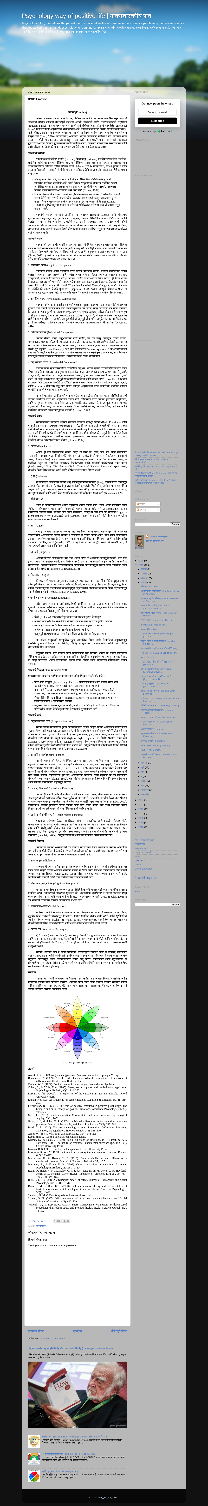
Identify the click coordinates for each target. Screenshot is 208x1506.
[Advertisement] (104, 63)
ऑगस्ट (144, 763)
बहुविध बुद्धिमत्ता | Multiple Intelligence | (60, 1471)
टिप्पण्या (141, 510)
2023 (141, 804)
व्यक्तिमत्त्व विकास (142, 848)
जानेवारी (144, 794)
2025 (141, 565)
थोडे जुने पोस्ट (119, 1331)
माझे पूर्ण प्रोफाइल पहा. (155, 541)
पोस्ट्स (141, 504)
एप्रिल (144, 781)
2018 (141, 827)
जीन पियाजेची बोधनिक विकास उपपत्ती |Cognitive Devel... (156, 670)
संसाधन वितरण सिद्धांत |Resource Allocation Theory (155, 607)
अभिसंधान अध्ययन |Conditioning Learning (160, 705)
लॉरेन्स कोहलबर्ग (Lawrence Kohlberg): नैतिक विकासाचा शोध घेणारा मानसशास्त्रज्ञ (155, 481)
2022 (141, 809)
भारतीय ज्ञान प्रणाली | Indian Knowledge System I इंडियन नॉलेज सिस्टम (74, 1436)
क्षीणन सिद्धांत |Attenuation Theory (156, 620)
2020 (141, 818)
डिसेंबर (144, 569)
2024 (141, 800)
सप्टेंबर (144, 582)
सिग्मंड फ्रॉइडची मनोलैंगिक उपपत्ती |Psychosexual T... (155, 685)
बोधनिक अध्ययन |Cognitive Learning (158, 717)
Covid (138, 864)
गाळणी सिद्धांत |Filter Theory (153, 624)
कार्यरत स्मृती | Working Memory (156, 745)
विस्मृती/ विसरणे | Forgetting (153, 741)
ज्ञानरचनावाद (140, 860)
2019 (141, 822)
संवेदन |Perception (149, 586)
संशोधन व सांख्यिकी (143, 852)
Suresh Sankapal (158, 536)
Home (138, 891)
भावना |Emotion (148, 657)
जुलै (143, 767)
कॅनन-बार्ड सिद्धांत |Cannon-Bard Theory (159, 648)
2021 (141, 813)
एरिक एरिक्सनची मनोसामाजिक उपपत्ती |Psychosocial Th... (156, 677)
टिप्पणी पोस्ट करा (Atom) (54, 1338)
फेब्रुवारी (145, 790)
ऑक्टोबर (145, 578)
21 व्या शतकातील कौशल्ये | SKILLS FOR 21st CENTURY (68, 1454)
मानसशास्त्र (41, 1226)
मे (142, 776)
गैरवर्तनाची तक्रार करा (146, 877)
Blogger (102, 1497)
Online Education (143, 868)
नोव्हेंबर (144, 573)
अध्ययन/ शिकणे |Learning (152, 729)
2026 (141, 560)
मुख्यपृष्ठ (77, 1331)
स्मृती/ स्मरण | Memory (151, 750)
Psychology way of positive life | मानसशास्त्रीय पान (86, 15)
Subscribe (157, 120)
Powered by (157, 131)
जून (143, 772)
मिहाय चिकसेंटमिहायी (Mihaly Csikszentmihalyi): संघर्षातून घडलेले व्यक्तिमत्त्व (70, 1348)
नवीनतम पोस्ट (36, 1331)
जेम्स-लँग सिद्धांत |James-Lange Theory (159, 653)
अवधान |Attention (149, 629)
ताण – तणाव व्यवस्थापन (144, 840)
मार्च (143, 785)
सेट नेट (138, 856)
